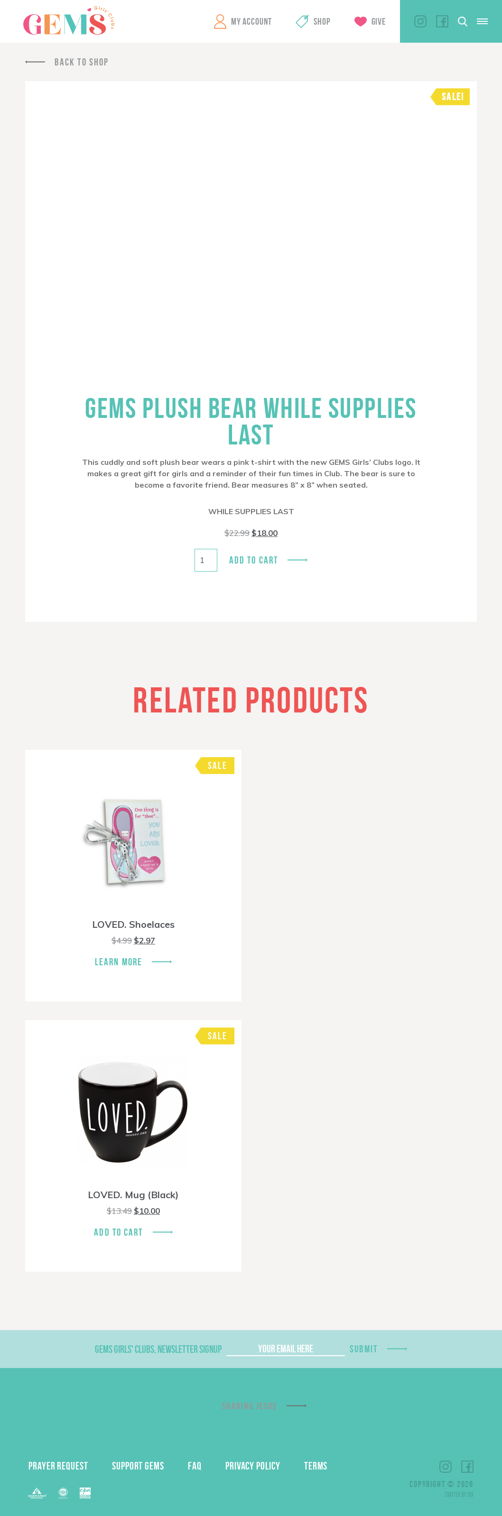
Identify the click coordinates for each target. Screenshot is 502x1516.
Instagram (420, 21)
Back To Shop (82, 62)
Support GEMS (138, 1465)
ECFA (63, 1493)
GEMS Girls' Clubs (68, 20)
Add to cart (253, 560)
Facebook (442, 21)
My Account (251, 21)
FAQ (195, 1465)
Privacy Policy (252, 1465)
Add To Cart (118, 1232)
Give (379, 21)
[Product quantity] (206, 560)
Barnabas (37, 1493)
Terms (316, 1465)
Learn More (118, 962)
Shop (322, 21)
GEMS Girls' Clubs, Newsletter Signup (158, 1349)
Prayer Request (58, 1465)
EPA (85, 1493)
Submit (364, 1349)
